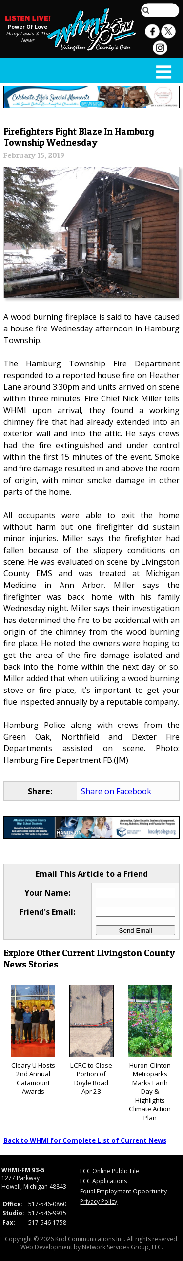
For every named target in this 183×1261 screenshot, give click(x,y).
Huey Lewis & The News (28, 37)
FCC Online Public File (109, 1171)
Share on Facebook (116, 791)
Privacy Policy (98, 1201)
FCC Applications (103, 1181)
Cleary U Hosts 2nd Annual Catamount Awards (33, 1040)
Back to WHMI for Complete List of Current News (84, 1140)
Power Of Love (27, 26)
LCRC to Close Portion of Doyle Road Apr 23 (91, 1040)
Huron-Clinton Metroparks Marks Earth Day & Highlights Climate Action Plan (150, 1053)
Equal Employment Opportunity (123, 1191)
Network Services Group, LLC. (122, 1247)
